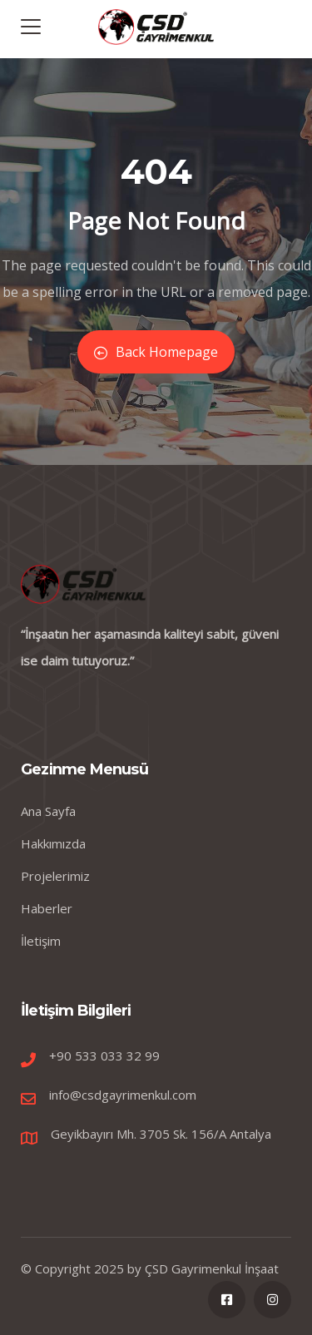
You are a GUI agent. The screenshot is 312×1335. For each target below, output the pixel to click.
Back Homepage (156, 352)
